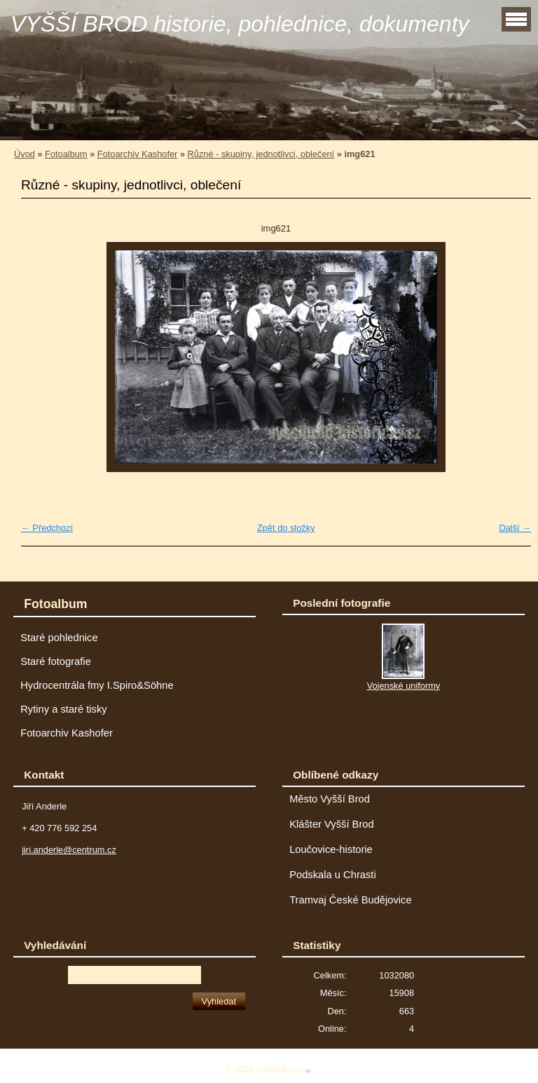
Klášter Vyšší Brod (331, 824)
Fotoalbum (66, 154)
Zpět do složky (286, 528)
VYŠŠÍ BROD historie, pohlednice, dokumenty (240, 23)
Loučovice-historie (331, 849)
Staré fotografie (55, 661)
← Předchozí (47, 528)
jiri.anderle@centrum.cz (69, 850)
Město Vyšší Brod (329, 799)
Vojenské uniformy (404, 685)
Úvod (24, 154)
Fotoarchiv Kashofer (137, 154)
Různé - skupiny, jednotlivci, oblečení (261, 154)
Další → (515, 528)
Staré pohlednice (58, 637)
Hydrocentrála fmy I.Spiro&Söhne (96, 685)
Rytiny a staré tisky (63, 709)
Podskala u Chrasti (332, 874)
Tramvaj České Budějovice (350, 900)
